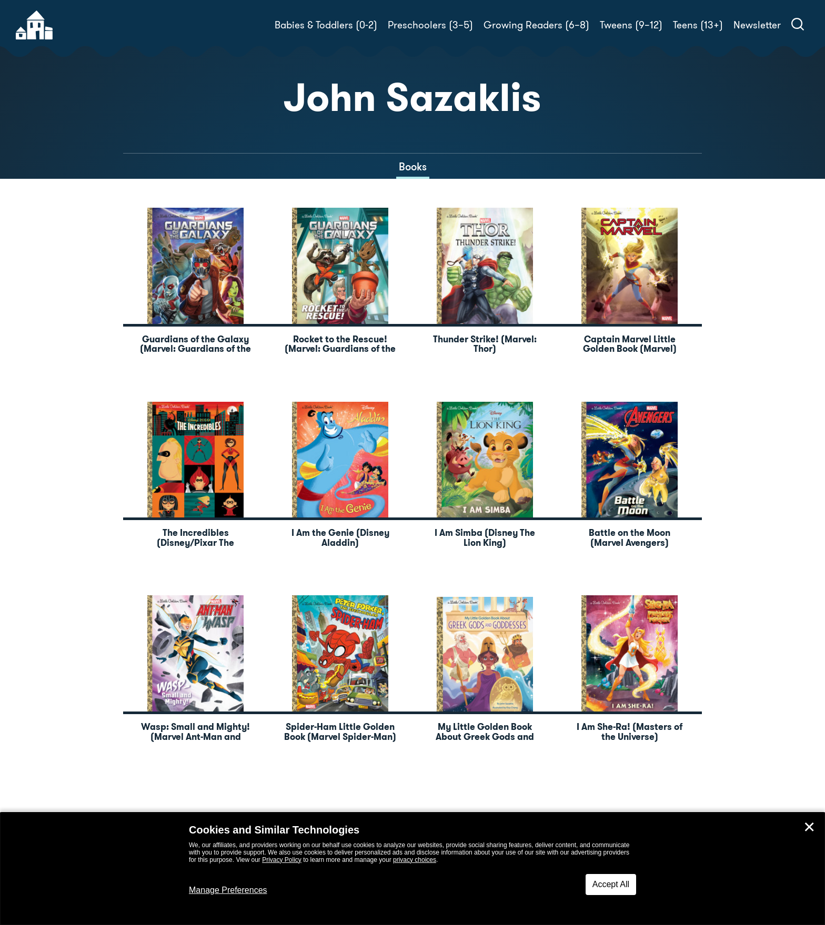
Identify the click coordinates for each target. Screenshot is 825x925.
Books (413, 166)
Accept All (610, 884)
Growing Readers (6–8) (536, 25)
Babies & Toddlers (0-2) (326, 25)
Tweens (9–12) (631, 25)
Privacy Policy (281, 859)
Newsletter (757, 25)
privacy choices (414, 859)
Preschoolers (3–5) (430, 25)
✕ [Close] (809, 827)
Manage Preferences (228, 890)
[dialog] (412, 868)
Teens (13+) (698, 25)
